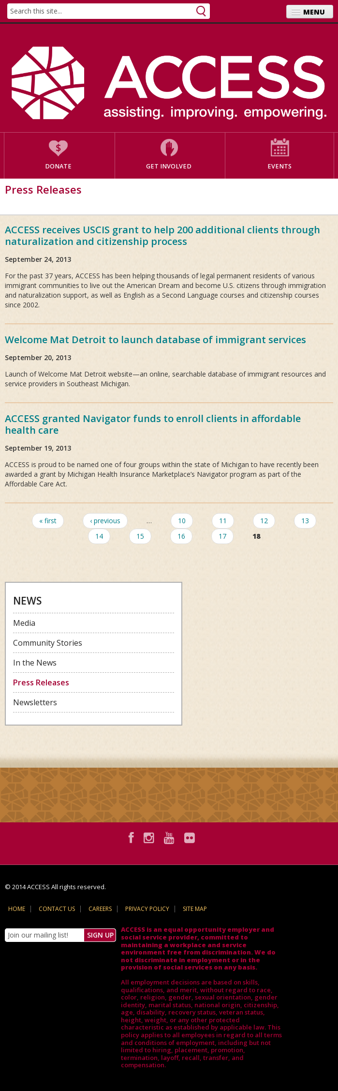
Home (16, 909)
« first (48, 520)
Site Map (195, 909)
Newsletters (35, 702)
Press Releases (41, 682)
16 (181, 536)
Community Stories (47, 642)
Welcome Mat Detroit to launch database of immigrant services (155, 339)
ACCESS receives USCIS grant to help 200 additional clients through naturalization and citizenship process (162, 235)
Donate (58, 166)
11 (223, 520)
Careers (100, 909)
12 (264, 520)
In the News (35, 662)
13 (305, 520)
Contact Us (57, 909)
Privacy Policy (147, 909)
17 (222, 536)
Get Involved (168, 166)
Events (279, 166)
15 (140, 536)
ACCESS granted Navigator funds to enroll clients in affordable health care (153, 424)
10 (182, 520)
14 (99, 536)
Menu (314, 11)
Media (24, 623)
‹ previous (105, 520)
